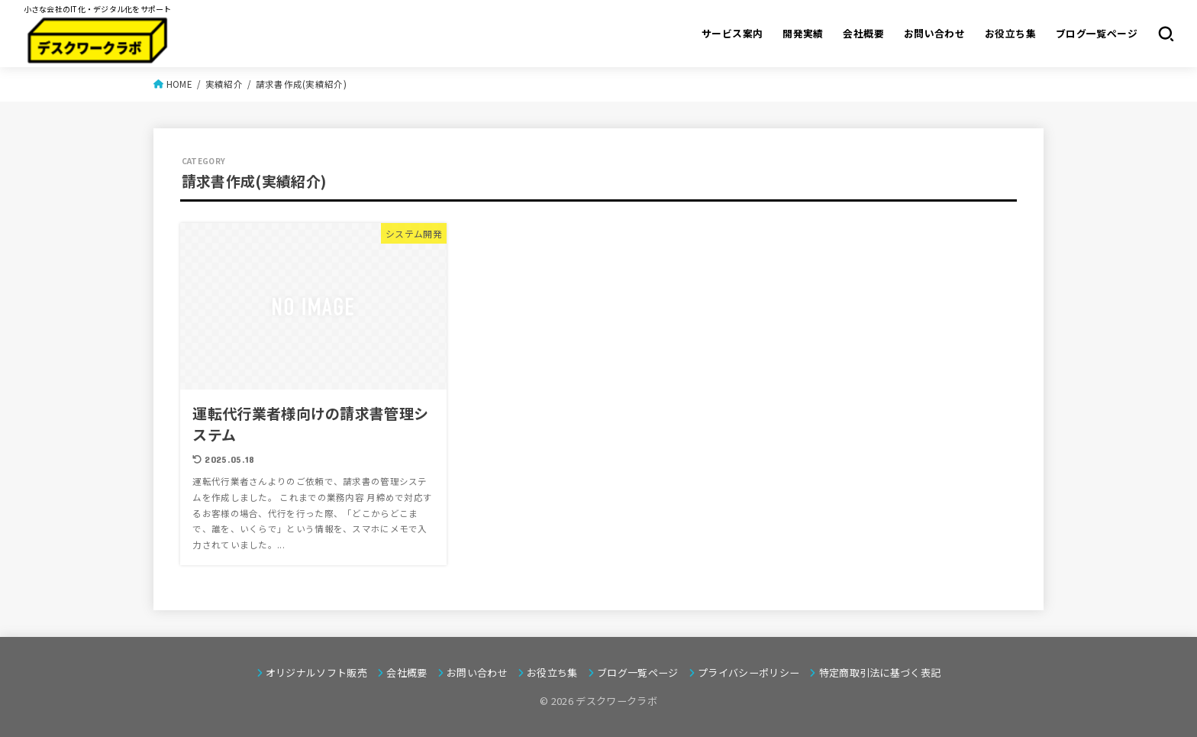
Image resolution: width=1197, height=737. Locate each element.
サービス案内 (732, 33)
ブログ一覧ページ (1096, 33)
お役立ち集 (1010, 33)
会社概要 (863, 33)
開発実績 (803, 33)
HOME (179, 84)
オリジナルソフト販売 (316, 672)
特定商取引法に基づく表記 (880, 672)
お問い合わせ (934, 33)
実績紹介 (224, 84)
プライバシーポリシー (748, 672)
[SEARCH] (1166, 34)
